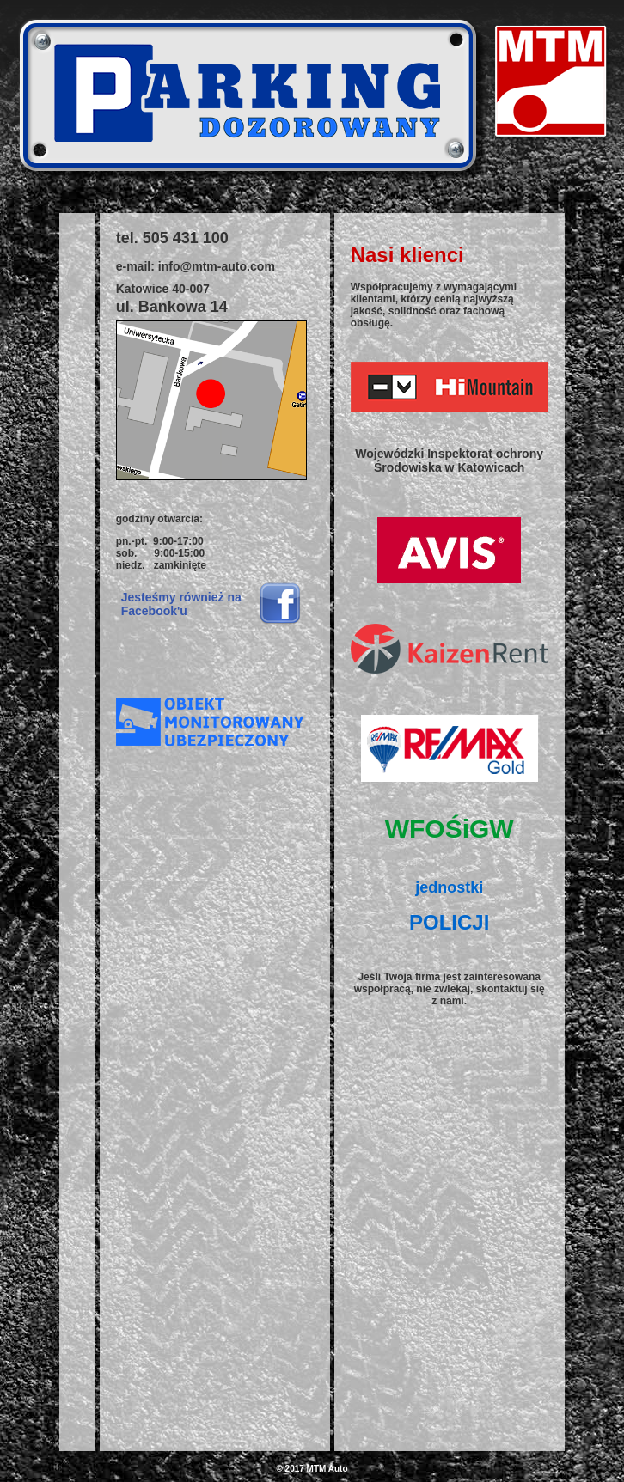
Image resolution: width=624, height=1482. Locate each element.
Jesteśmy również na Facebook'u (181, 604)
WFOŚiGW (449, 828)
